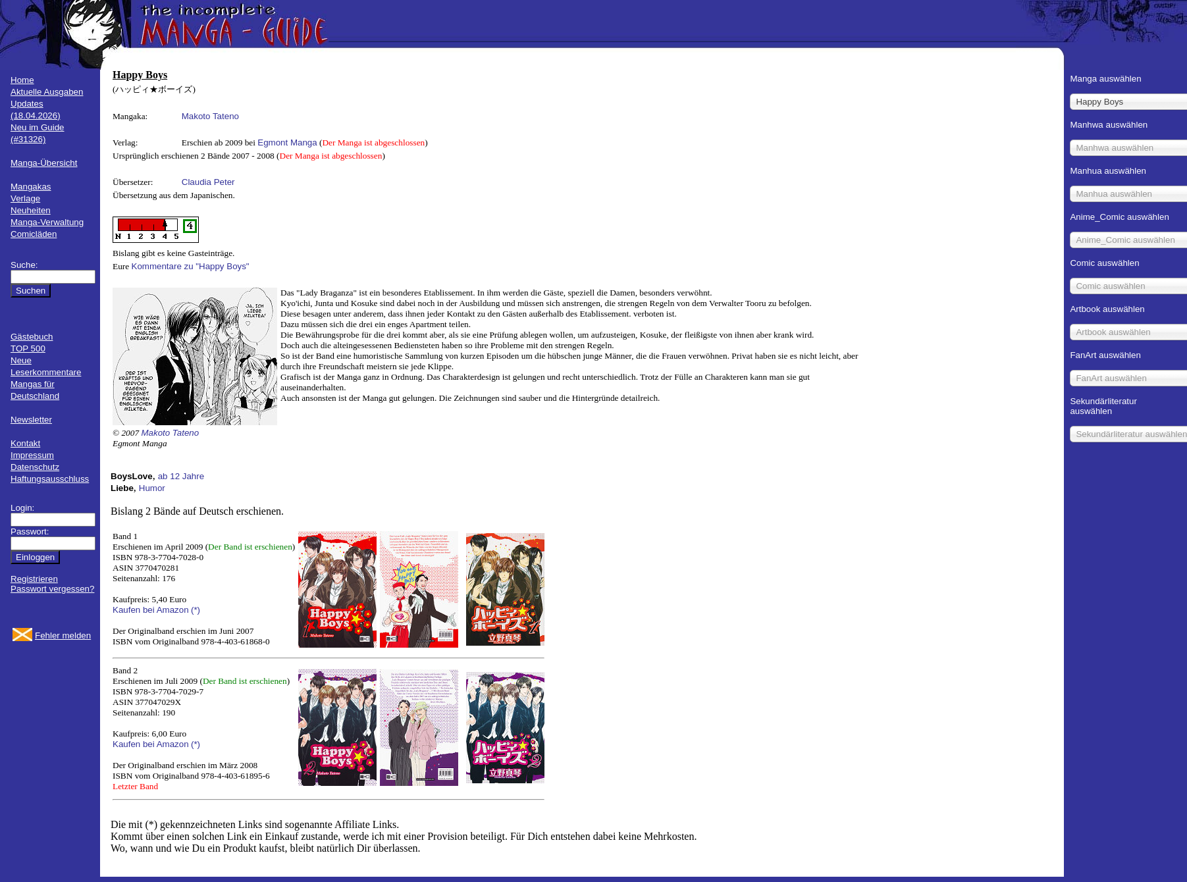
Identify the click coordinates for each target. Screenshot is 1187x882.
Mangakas (31, 187)
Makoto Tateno (210, 116)
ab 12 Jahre (181, 476)
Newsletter (31, 420)
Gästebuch (32, 337)
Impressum (32, 455)
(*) (195, 610)
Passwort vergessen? (52, 589)
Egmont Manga (287, 142)
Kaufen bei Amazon (151, 610)
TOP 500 (28, 348)
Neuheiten (31, 210)
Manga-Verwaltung (47, 222)
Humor (152, 488)
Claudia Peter (208, 182)
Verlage (25, 198)
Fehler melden (63, 635)
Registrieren (34, 579)
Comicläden (34, 234)
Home (22, 80)
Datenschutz (35, 467)
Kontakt (25, 443)
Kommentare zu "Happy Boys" (191, 266)
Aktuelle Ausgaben (47, 92)
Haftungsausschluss (50, 479)
